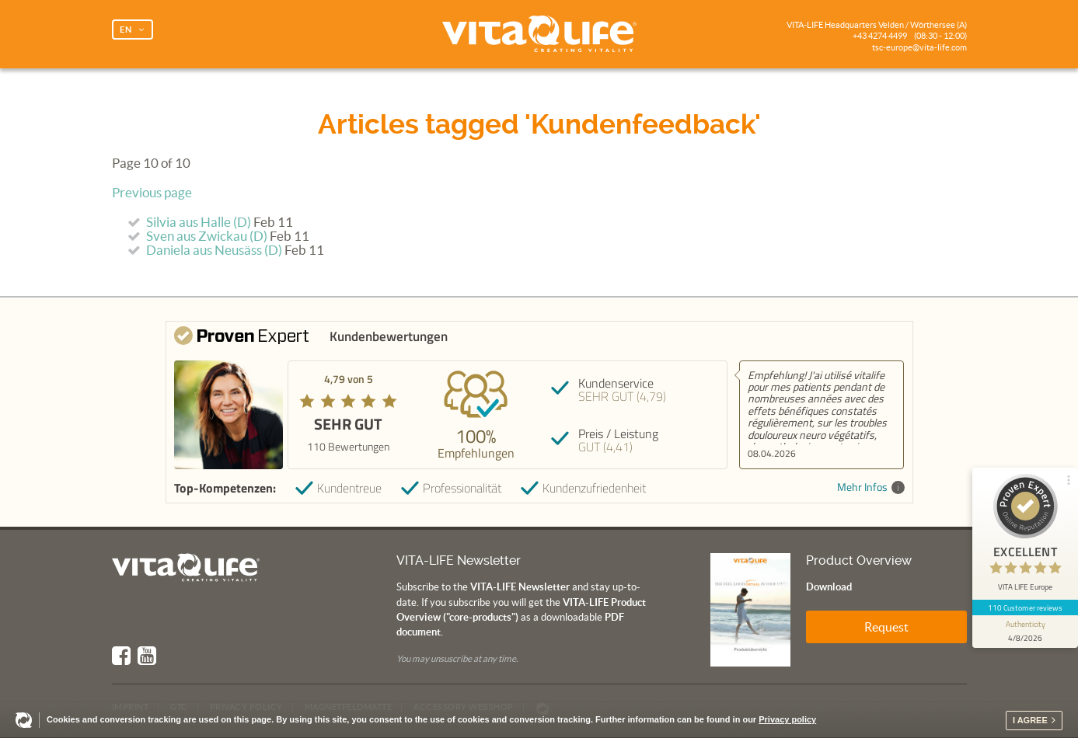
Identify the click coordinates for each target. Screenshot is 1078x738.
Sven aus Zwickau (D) (206, 236)
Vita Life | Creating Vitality (539, 34)
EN (126, 29)
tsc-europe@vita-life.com (919, 47)
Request (886, 627)
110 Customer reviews (1025, 607)
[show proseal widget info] (1025, 631)
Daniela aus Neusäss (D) (214, 250)
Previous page (152, 193)
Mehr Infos (871, 487)
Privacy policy (787, 719)
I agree (1030, 720)
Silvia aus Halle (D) (198, 222)
